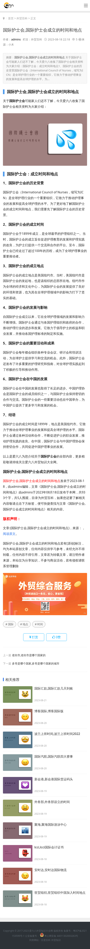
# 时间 (39, 624)
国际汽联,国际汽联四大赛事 (53, 756)
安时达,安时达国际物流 (50, 870)
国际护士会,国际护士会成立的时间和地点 (42, 30)
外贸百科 (22, 18)
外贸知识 (56, 940)
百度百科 (46, 940)
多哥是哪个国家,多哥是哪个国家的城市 (36, 663)
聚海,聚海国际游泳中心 (50, 824)
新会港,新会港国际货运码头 (53, 779)
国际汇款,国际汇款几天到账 (53, 688)
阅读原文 (9, 534)
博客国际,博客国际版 (48, 711)
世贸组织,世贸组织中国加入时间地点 (59, 892)
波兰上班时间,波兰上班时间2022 (57, 734)
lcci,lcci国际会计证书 (49, 847)
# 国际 (10, 624)
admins (16, 39)
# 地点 (24, 624)
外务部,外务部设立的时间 (52, 802)
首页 (11, 18)
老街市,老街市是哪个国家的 (29, 655)
